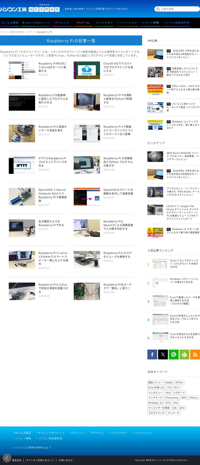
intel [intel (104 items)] (168, 392)
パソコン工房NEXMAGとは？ (33, 447)
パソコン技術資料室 (50, 438)
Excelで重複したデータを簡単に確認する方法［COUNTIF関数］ (185, 300)
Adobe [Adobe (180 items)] (169, 382)
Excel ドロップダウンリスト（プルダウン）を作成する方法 (184, 263)
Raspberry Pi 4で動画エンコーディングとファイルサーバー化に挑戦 (118, 130)
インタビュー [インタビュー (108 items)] (155, 392)
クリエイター (119, 432)
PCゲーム (98, 432)
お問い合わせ (66, 460)
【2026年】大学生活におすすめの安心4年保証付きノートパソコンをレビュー (183, 54)
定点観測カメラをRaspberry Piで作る (51, 223)
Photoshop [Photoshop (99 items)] (171, 397)
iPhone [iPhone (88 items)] (193, 397)
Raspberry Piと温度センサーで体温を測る (53, 128)
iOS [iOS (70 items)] (175, 407)
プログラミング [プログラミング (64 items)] (156, 412)
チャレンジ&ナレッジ (51, 432)
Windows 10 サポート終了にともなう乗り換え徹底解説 (183, 231)
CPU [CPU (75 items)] (168, 402)
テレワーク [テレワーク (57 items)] (174, 412)
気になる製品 (23, 432)
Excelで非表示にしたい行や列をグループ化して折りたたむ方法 (185, 319)
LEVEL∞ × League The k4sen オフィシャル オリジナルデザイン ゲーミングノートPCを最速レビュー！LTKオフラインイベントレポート (183, 212)
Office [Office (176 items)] (179, 382)
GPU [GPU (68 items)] (182, 407)
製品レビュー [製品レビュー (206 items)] (155, 382)
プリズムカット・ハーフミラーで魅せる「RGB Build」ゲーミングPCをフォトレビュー (183, 191)
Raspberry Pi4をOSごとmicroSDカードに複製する (53, 67)
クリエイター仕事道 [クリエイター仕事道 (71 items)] (159, 407)
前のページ (7, 458)
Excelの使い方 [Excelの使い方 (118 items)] (156, 387)
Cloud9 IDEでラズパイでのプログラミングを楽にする (118, 67)
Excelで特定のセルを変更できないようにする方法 (185, 336)
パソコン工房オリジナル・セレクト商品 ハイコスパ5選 (183, 107)
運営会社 (17, 460)
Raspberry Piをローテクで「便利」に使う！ (118, 286)
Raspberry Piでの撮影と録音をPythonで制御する (118, 98)
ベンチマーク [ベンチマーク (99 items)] (155, 397)
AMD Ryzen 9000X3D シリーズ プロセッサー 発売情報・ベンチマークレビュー (183, 156)
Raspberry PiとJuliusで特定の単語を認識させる (53, 288)
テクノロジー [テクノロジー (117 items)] (174, 387)
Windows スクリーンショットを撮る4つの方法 (184, 280)
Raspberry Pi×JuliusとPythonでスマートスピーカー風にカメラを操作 (53, 258)
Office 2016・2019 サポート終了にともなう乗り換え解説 (183, 89)
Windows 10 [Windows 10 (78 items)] (155, 402)
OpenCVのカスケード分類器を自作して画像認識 (118, 191)
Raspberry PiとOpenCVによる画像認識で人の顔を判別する (118, 224)
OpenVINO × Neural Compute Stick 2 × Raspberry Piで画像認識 (53, 195)
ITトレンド (78, 432)
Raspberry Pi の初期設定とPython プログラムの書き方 (118, 161)
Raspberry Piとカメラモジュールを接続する (118, 254)
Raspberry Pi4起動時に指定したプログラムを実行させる (53, 98)
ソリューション (143, 432)
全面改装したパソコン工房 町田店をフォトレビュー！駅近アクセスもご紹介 (182, 72)
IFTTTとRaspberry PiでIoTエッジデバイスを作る (53, 161)
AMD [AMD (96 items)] (183, 397)
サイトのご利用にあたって (40, 460)
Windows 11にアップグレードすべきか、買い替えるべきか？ (183, 125)
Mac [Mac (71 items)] (176, 402)
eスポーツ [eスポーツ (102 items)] (179, 392)
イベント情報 (23, 438)
